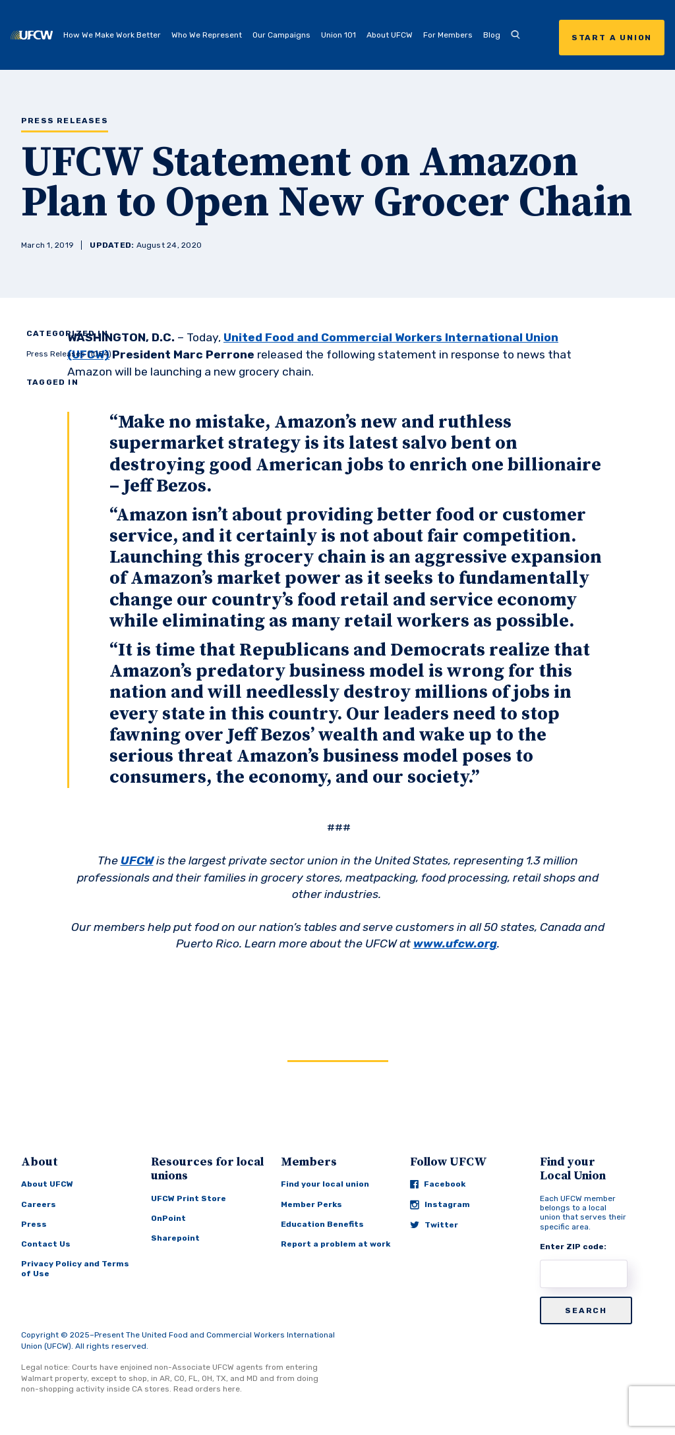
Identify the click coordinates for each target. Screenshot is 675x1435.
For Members (448, 35)
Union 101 (338, 35)
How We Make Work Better (112, 35)
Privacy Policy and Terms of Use (75, 1268)
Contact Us (46, 1244)
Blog (491, 35)
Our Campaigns (281, 35)
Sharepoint (175, 1238)
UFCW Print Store (188, 1198)
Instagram (440, 1205)
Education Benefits (322, 1224)
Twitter (434, 1224)
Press (34, 1224)
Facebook (437, 1184)
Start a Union (612, 37)
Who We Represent (206, 35)
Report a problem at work (335, 1244)
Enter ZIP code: (573, 1246)
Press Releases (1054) (68, 353)
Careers (38, 1204)
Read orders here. (207, 1388)
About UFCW (390, 35)
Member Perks (311, 1204)
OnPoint (168, 1218)
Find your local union (325, 1184)
